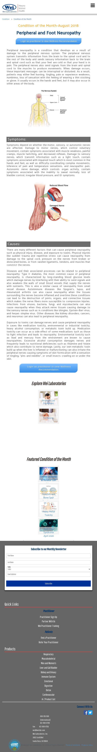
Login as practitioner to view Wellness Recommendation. (49, 41)
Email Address (12, 574)
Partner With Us (48, 621)
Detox (48, 690)
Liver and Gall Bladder (48, 667)
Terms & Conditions (73, 745)
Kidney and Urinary (48, 672)
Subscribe (48, 583)
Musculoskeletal (48, 658)
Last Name (10, 562)
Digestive (48, 685)
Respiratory (48, 654)
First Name (11, 556)
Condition (6, 19)
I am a (9, 567)
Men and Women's (48, 663)
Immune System (49, 676)
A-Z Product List (48, 699)
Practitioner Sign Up (48, 617)
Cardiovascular (49, 694)
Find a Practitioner (48, 637)
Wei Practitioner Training (48, 625)
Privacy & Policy (86, 745)
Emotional (48, 681)
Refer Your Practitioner (48, 642)
